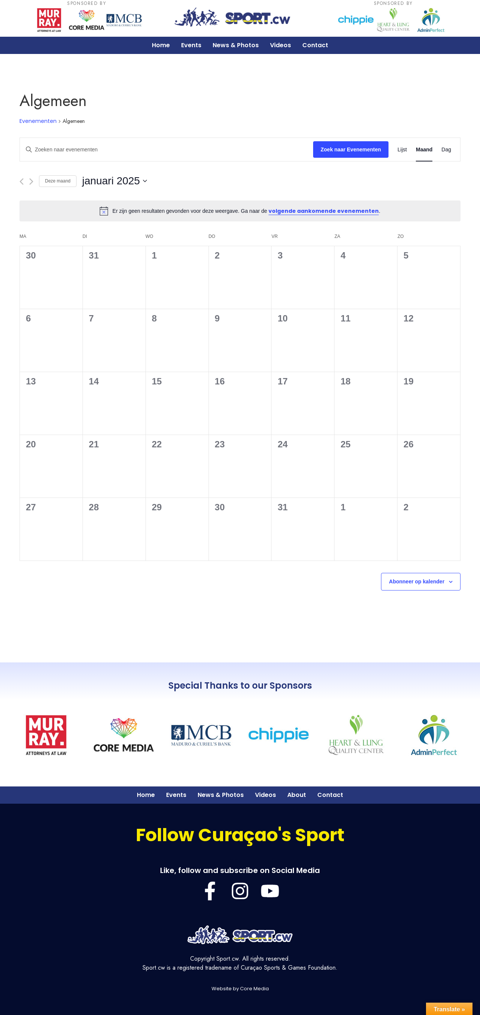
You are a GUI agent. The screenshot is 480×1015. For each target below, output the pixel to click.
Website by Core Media (240, 988)
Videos (280, 45)
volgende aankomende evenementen (323, 211)
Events (191, 45)
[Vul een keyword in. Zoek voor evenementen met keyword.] (166, 149)
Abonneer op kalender (416, 581)
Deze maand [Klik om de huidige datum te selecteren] (57, 181)
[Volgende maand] (31, 181)
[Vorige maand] (22, 181)
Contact (315, 45)
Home (161, 45)
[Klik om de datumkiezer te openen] (114, 180)
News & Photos (236, 45)
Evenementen (38, 121)
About (296, 795)
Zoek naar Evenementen (351, 149)
